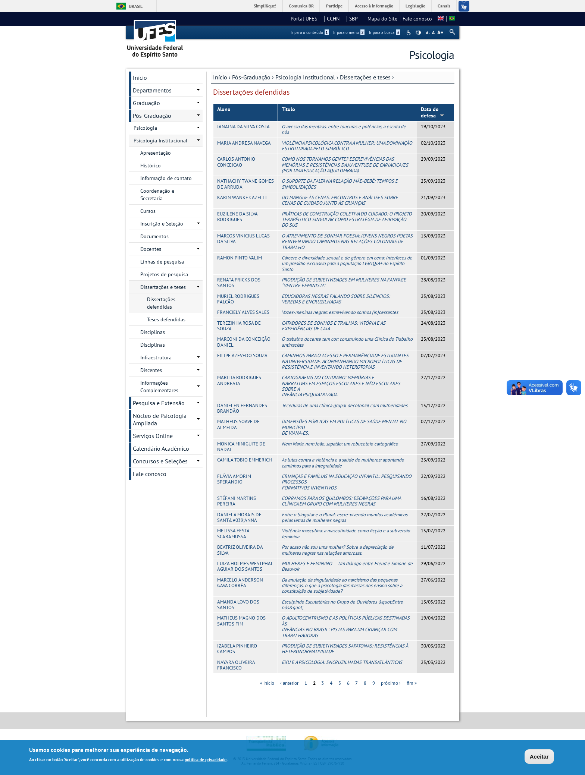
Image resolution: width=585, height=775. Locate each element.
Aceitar (539, 756)
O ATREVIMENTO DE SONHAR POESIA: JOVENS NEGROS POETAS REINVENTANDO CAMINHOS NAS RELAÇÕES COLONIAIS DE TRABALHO (347, 242)
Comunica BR (301, 6)
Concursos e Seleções (160, 461)
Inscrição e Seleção (161, 223)
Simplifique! (265, 6)
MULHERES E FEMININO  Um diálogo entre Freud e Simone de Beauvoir (347, 566)
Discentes (151, 370)
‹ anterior (289, 683)
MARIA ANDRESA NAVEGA (244, 143)
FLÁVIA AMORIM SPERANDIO (234, 479)
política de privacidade (205, 759)
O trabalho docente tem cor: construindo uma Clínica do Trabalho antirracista (347, 342)
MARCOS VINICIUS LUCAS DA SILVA (243, 239)
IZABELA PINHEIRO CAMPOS (237, 649)
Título (288, 109)
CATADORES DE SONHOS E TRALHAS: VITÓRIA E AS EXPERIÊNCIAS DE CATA (333, 326)
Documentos (154, 236)
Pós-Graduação (251, 77)
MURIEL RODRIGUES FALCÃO (238, 299)
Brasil (136, 6)
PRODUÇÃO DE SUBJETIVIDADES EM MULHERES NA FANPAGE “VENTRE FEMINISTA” (344, 283)
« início (267, 683)
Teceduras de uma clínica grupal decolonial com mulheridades (344, 405)
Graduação (146, 103)
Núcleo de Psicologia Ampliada (160, 419)
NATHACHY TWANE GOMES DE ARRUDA (245, 184)
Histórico (150, 165)
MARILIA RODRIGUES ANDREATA (239, 380)
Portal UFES (306, 18)
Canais (444, 6)
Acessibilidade (409, 32)
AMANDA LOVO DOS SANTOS (238, 605)
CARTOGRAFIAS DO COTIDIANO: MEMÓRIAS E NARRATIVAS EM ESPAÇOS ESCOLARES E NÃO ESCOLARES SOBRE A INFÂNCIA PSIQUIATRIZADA (341, 386)
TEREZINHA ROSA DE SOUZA (239, 326)
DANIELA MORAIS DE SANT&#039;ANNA (239, 517)
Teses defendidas (166, 319)
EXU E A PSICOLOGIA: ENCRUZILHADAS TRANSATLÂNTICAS (342, 662)
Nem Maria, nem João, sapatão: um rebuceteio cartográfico (340, 444)
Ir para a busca (384, 32)
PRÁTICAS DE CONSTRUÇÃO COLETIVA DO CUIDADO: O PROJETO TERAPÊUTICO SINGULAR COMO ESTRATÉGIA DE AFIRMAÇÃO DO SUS (347, 220)
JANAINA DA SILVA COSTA (243, 126)
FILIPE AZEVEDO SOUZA (242, 355)
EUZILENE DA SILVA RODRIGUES (237, 217)
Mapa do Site (382, 18)
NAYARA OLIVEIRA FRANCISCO (236, 665)
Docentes (150, 249)
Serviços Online (153, 436)
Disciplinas (152, 332)
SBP (355, 18)
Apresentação (155, 152)
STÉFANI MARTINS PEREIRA (236, 501)
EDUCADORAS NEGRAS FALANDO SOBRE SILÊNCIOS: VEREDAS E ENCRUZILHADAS (336, 299)
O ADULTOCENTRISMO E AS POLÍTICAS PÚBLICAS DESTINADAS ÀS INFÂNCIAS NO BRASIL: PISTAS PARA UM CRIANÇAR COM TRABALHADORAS (346, 626)
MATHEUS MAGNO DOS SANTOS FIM (241, 621)
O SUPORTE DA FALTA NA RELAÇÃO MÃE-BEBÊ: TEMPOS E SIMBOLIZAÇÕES (340, 184)
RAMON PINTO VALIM (239, 258)
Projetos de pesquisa (164, 274)
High (418, 32)
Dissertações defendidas (161, 303)
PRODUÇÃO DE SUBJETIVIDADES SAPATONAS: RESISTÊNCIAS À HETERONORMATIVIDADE (345, 649)
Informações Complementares (159, 386)
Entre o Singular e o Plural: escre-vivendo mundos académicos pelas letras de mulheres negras (344, 517)
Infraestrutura (156, 357)
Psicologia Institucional (305, 77)
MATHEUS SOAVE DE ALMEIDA (238, 424)
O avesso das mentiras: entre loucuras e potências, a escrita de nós (344, 129)
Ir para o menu (349, 32)
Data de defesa (432, 112)
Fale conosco (417, 18)
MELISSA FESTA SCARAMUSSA (233, 533)
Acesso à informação (374, 6)
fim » (412, 683)
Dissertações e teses (365, 77)
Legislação (415, 6)
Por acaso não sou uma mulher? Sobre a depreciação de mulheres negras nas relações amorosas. (338, 550)
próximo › (391, 683)
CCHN (335, 18)
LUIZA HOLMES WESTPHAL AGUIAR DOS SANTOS (245, 566)
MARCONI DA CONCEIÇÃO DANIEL (243, 342)
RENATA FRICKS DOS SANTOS (238, 283)
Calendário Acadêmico (161, 448)
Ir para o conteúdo (310, 32)
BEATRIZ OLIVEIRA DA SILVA (240, 550)
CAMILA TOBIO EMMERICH (244, 460)
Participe (334, 6)
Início (220, 77)
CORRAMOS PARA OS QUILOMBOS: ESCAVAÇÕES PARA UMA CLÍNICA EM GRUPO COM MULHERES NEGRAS (341, 501)
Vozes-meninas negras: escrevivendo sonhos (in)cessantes (340, 312)
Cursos (148, 211)
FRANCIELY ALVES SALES (243, 312)
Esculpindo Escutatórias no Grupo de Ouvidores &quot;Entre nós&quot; (342, 605)
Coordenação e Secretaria (157, 195)
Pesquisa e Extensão (159, 403)
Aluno (224, 109)
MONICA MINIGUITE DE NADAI (241, 447)
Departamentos (152, 90)
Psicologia (145, 128)
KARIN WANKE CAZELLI (242, 197)
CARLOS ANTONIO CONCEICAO (236, 162)
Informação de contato (166, 178)
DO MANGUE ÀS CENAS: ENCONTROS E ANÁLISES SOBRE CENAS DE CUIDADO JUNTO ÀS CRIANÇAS (340, 200)
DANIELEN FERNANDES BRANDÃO (242, 408)
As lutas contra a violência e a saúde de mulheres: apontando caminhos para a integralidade (343, 463)
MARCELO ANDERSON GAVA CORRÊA (240, 583)
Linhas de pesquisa (162, 261)
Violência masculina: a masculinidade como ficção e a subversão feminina (346, 533)
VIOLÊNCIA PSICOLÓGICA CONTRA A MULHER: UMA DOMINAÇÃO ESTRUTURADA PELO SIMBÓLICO (347, 146)
